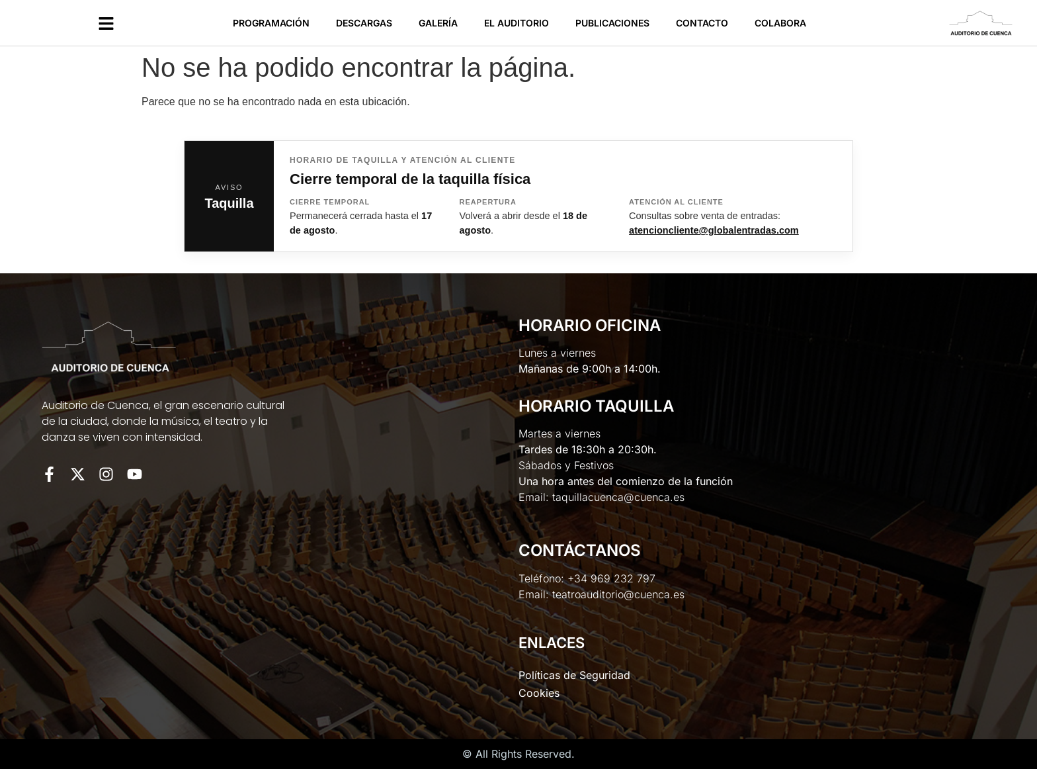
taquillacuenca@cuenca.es (618, 497)
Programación (271, 22)
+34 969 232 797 (611, 578)
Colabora (780, 22)
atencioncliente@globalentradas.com (714, 230)
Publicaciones (612, 22)
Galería (438, 22)
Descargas (364, 22)
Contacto (702, 22)
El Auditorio (516, 22)
